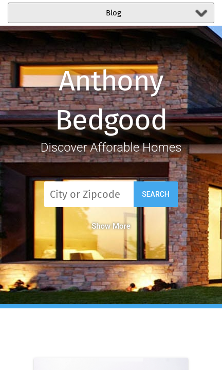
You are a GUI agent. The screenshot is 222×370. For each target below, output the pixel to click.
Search (156, 194)
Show (111, 226)
